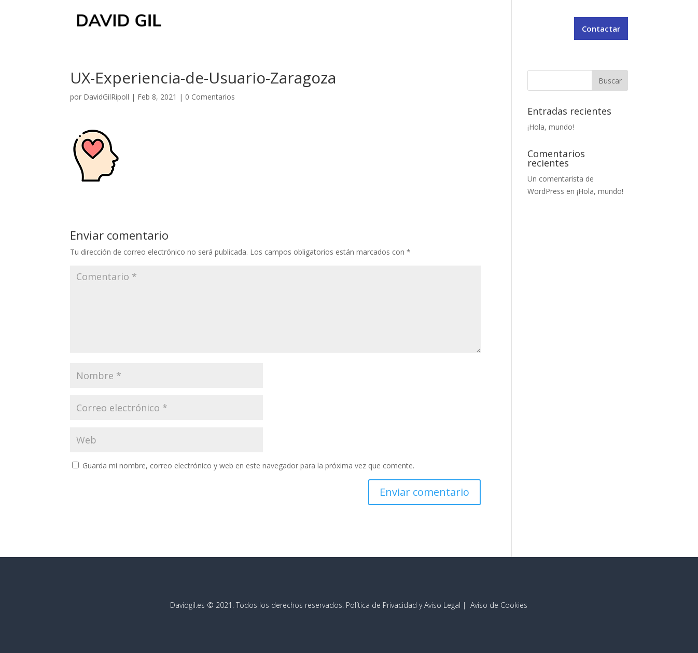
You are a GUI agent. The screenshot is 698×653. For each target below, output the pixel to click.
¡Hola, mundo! (550, 127)
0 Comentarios (210, 97)
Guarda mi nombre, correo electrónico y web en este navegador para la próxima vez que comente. (248, 465)
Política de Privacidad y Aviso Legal (403, 605)
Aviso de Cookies (498, 605)
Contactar (601, 28)
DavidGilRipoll (106, 97)
